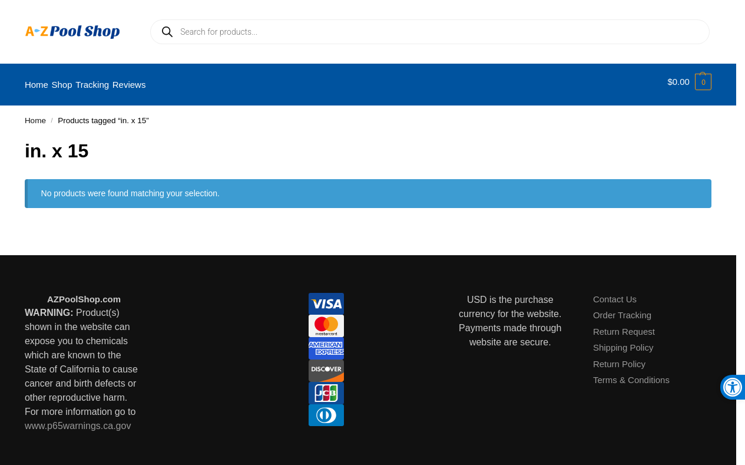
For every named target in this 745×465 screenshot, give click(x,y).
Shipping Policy (623, 342)
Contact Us (615, 293)
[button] (689, 82)
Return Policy (619, 357)
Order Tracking (622, 309)
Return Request (624, 325)
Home (35, 114)
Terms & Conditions (631, 374)
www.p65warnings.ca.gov (78, 420)
